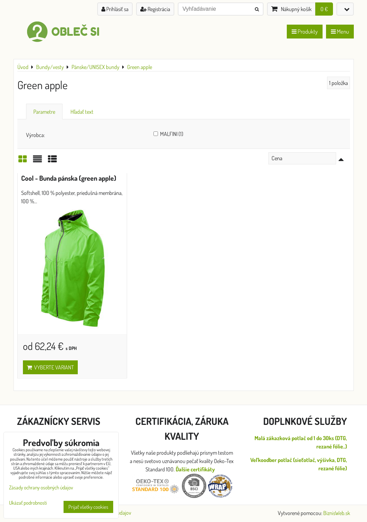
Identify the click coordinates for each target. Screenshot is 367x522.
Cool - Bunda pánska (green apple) (68, 178)
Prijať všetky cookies (88, 507)
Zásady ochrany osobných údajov (41, 487)
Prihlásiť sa (114, 9)
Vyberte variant (50, 367)
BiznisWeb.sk (336, 513)
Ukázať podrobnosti (28, 503)
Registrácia (155, 9)
